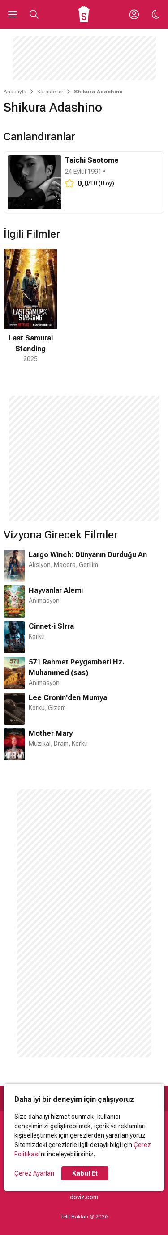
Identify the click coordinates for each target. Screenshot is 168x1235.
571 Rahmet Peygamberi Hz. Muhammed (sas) (77, 667)
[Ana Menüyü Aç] (13, 14)
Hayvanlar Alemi (56, 590)
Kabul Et (85, 1173)
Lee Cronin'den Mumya (68, 697)
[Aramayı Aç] (34, 14)
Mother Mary (51, 733)
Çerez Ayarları (34, 1173)
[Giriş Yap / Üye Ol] (134, 14)
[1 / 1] (30, 306)
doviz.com (84, 1197)
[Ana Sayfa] (84, 14)
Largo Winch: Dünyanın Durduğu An (88, 554)
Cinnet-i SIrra (51, 626)
